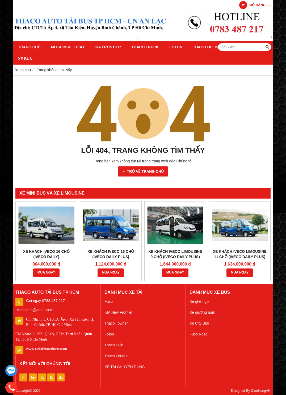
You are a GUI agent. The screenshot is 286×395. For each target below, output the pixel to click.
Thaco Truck (145, 47)
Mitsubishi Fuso (67, 47)
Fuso (108, 301)
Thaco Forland (116, 356)
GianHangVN (261, 391)
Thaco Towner (116, 323)
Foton (175, 47)
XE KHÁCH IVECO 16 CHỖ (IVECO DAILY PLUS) (110, 254)
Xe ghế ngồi (199, 301)
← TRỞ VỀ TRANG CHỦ (143, 171)
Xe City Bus (199, 323)
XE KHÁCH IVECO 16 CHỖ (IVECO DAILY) (46, 254)
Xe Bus (25, 59)
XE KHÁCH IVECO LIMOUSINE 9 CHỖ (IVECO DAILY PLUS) (175, 254)
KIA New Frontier (118, 312)
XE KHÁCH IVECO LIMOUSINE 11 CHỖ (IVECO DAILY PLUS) (240, 254)
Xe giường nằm (202, 312)
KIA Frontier (108, 47)
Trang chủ (29, 47)
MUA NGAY (46, 272)
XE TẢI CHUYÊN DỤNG (124, 367)
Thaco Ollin (205, 47)
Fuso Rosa (199, 334)
